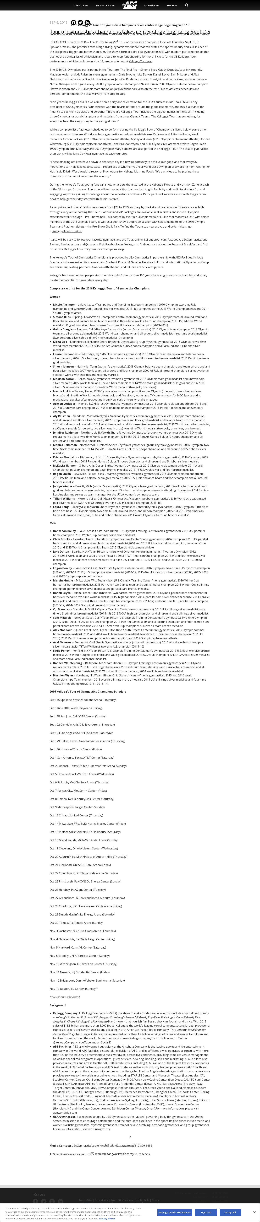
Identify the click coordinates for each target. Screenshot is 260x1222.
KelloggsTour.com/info (67, 172)
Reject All (206, 1214)
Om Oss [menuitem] (172, 5)
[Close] (254, 1214)
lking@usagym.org (122, 1086)
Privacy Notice (107, 1220)
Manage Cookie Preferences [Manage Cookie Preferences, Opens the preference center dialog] (174, 1214)
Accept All (230, 1214)
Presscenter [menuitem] (105, 5)
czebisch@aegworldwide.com (113, 1094)
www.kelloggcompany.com (140, 979)
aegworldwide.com (65, 1053)
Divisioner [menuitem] (80, 5)
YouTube (85, 983)
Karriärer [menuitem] (151, 5)
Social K (106, 983)
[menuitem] (129, 5)
